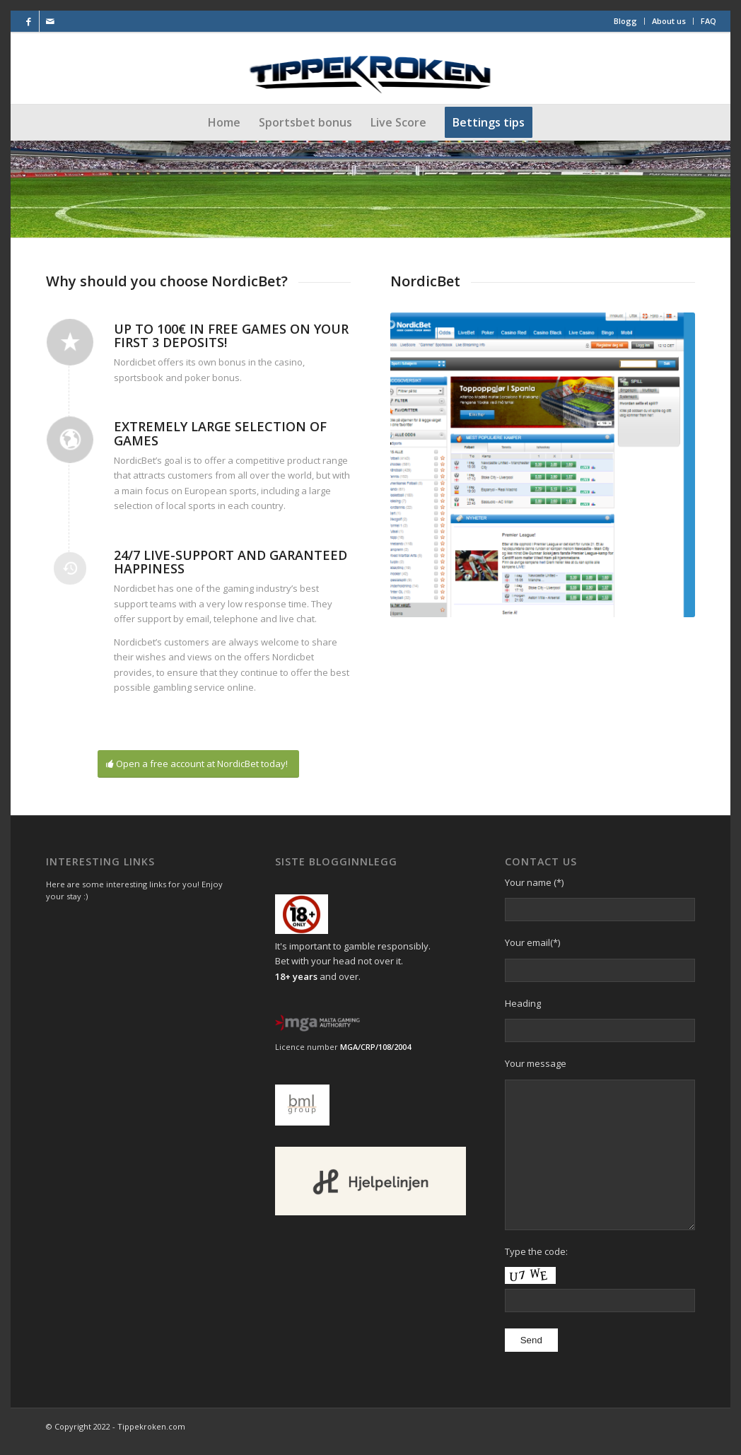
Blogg (625, 21)
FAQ (708, 21)
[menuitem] (626, 21)
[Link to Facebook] (28, 21)
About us (669, 21)
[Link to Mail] (50, 21)
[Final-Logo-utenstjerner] (370, 68)
